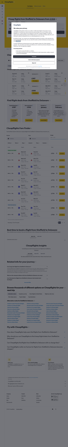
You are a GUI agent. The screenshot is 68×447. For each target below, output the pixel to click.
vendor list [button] (18, 41)
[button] (34, 56)
